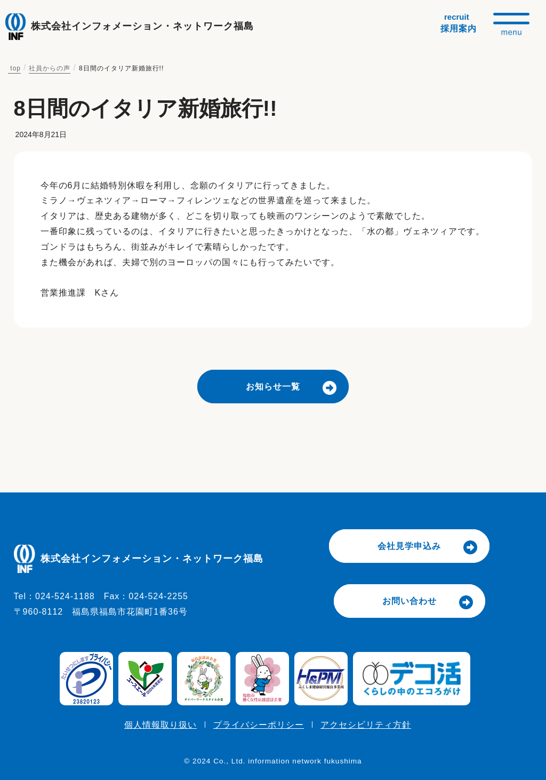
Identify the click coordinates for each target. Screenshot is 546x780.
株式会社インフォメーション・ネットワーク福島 (142, 26)
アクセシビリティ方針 (365, 724)
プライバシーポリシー (258, 724)
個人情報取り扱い (160, 724)
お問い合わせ (409, 601)
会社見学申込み (409, 546)
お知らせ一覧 (273, 386)
